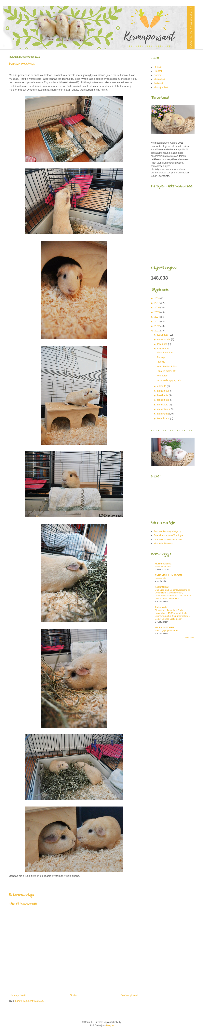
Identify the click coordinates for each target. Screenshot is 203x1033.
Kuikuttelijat (162, 587)
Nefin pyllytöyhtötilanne (166, 630)
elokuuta (162, 386)
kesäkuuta (163, 395)
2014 (157, 316)
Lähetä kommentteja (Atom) (29, 1001)
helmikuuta (163, 413)
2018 (157, 298)
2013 (157, 321)
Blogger (110, 1025)
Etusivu (73, 995)
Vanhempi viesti (129, 995)
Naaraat (158, 75)
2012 (157, 326)
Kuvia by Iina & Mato (167, 366)
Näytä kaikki (189, 638)
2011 (157, 330)
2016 (157, 307)
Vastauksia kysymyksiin (169, 380)
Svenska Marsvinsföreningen (169, 535)
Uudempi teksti (17, 995)
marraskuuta (164, 339)
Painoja (161, 361)
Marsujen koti (161, 87)
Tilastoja (161, 357)
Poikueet (158, 83)
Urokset (158, 71)
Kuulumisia (160, 578)
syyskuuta (163, 348)
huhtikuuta (163, 404)
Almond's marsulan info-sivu (168, 539)
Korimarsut (162, 375)
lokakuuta (162, 344)
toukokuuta (163, 400)
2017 (157, 303)
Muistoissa (159, 79)
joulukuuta (163, 334)
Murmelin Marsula (163, 543)
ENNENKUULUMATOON (168, 575)
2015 (157, 312)
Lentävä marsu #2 (166, 371)
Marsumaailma (163, 563)
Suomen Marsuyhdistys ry (167, 531)
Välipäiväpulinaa (163, 566)
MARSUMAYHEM (164, 627)
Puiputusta (161, 607)
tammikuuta (163, 418)
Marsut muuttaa (165, 352)
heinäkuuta (163, 390)
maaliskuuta (163, 409)
